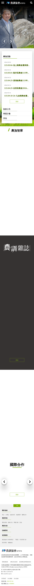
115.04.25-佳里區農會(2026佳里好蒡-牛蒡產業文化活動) (17, 88)
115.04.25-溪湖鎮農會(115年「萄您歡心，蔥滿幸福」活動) (17, 80)
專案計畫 (6, 114)
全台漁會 (16, 578)
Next (11, 41)
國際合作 (24, 514)
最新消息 (5, 518)
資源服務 (5, 535)
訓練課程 (5, 530)
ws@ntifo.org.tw (7, 573)
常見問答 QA (23, 539)
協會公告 (6, 109)
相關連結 (10, 542)
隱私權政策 (5, 562)
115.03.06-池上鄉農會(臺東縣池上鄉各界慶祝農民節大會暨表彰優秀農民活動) (17, 65)
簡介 (3, 514)
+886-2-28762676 (8, 571)
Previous (4, 41)
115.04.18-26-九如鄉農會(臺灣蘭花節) (17, 96)
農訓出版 (5, 525)
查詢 (31, 2)
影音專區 (4, 542)
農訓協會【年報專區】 (8, 539)
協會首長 (12, 514)
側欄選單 (2, 3)
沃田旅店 (3, 578)
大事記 (7, 514)
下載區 (16, 539)
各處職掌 (18, 514)
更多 (17, 101)
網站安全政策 (13, 562)
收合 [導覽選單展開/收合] (16, 505)
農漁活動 (6, 56)
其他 (5, 118)
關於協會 (5, 510)
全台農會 (10, 578)
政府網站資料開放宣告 (25, 562)
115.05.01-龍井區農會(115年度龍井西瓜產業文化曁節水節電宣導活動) (17, 73)
